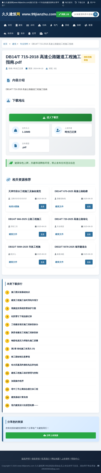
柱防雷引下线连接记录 (21, 316)
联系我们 (45, 459)
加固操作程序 (17, 381)
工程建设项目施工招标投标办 (24, 324)
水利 (30, 25)
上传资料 (65, 459)
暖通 (88, 25)
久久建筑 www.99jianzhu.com (29, 14)
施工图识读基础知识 (20, 292)
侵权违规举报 (88, 58)
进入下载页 (50, 117)
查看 (42, 206)
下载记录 (80, 2)
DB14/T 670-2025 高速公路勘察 (71, 191)
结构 (42, 25)
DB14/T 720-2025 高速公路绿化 (71, 219)
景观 (65, 25)
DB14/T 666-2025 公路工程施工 (24, 219)
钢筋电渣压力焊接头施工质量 (24, 341)
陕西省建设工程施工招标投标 (24, 332)
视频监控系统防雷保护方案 (23, 308)
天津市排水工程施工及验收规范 (24, 191)
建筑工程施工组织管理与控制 (24, 373)
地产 (44, 33)
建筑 (19, 25)
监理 (32, 33)
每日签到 (67, 2)
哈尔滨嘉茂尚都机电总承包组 (24, 365)
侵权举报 (35, 459)
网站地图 (55, 459)
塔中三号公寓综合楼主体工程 (24, 389)
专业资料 (24, 44)
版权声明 (26, 459)
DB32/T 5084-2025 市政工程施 (24, 247)
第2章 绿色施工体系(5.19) (23, 349)
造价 (21, 33)
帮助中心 (75, 459)
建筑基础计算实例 (19, 397)
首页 (8, 25)
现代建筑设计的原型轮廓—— (24, 405)
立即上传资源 (50, 435)
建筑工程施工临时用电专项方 (24, 300)
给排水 (9, 33)
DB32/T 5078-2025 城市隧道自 (71, 247)
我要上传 (64, 14)
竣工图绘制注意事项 (20, 357)
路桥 (77, 25)
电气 (54, 25)
